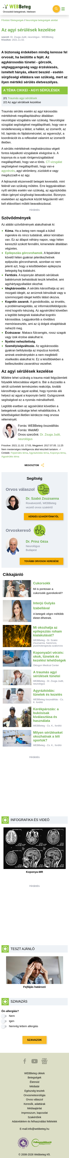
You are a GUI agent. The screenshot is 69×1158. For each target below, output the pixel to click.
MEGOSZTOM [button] (34, 465)
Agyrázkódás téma (39, 452)
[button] (25, 1062)
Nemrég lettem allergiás (23, 1026)
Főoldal (5, 20)
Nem (12, 1015)
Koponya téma (58, 452)
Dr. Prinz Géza (37, 541)
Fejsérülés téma (19, 452)
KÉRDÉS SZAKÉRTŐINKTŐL (44, 516)
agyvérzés (8, 170)
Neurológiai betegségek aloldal (41, 20)
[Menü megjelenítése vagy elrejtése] (63, 9)
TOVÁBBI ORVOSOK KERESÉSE (41, 561)
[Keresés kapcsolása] (56, 9)
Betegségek (17, 20)
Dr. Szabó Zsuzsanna (42, 498)
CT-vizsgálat (54, 162)
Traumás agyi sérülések (22, 98)
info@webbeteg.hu (38, 1128)
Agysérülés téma (10, 456)
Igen (11, 1021)
